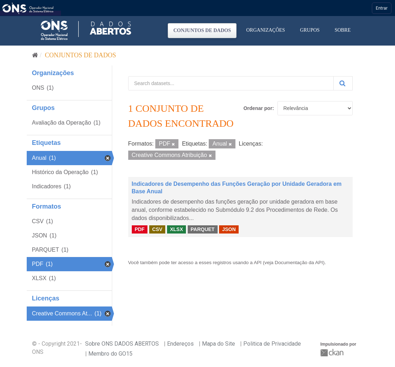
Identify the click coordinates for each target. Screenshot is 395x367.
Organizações (265, 30)
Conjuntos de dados (202, 30)
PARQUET (202, 229)
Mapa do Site (218, 343)
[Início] (35, 55)
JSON (229, 229)
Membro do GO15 (110, 353)
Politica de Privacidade (272, 343)
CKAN (333, 352)
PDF (140, 229)
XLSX (176, 229)
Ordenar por (257, 108)
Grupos (309, 30)
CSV (157, 229)
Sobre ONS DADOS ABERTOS (122, 343)
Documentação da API (299, 262)
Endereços (180, 343)
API (257, 262)
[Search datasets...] (231, 83)
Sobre (342, 30)
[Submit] (343, 83)
